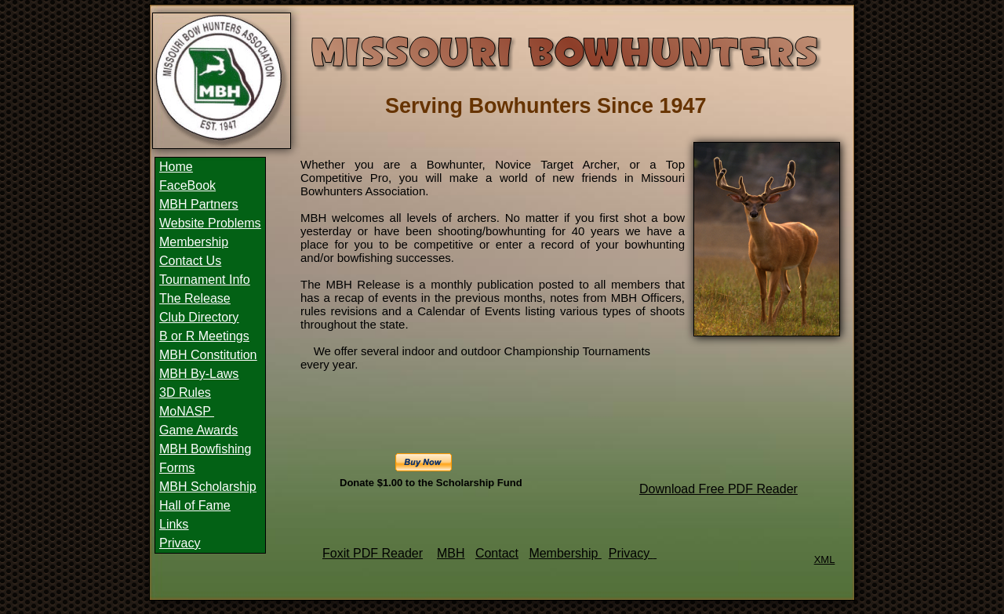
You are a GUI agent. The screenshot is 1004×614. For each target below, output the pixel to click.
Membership (565, 553)
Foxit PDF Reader (372, 553)
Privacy (631, 553)
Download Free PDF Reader (718, 489)
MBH (451, 553)
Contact (496, 553)
